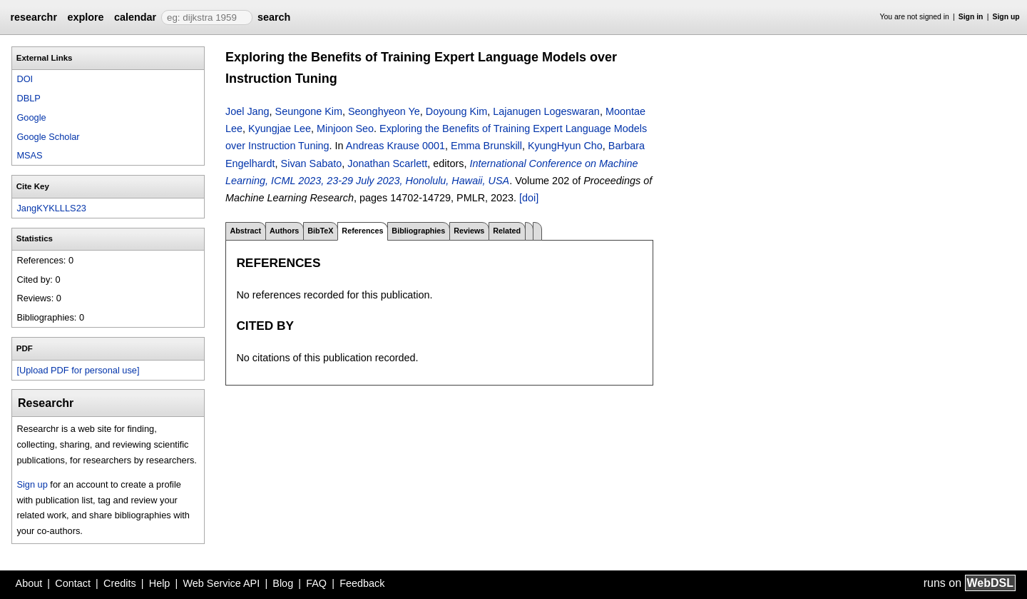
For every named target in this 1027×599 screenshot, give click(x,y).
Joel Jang (247, 111)
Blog (282, 583)
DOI (24, 79)
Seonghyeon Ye (384, 111)
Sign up (1006, 17)
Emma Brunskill (486, 145)
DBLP (28, 98)
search (273, 17)
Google (31, 117)
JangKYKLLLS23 (51, 208)
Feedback (361, 583)
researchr (33, 17)
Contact (73, 583)
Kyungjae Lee (279, 128)
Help (159, 583)
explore (85, 17)
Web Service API (221, 583)
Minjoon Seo (345, 128)
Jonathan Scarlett (387, 163)
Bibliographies (418, 230)
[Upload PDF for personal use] (77, 370)
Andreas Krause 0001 (395, 145)
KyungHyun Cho (565, 145)
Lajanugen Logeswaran (546, 111)
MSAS (29, 155)
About (29, 583)
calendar (135, 17)
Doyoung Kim (456, 111)
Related (507, 230)
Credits (119, 583)
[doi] (528, 197)
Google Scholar (47, 136)
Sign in (971, 17)
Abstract (245, 230)
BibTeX (320, 230)
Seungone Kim (308, 111)
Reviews (469, 230)
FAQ (316, 583)
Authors (284, 230)
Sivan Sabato (311, 163)
